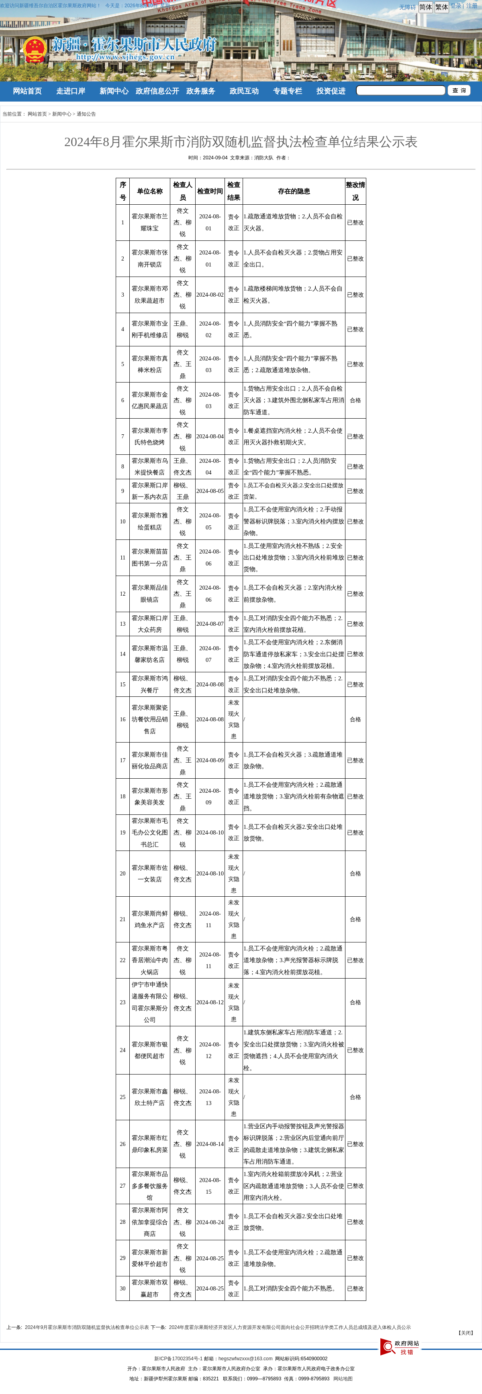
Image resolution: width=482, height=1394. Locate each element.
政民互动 (244, 91)
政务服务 (200, 91)
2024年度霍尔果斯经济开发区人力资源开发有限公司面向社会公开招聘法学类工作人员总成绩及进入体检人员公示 (290, 1327)
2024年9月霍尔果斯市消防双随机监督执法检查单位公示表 (87, 1327)
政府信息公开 (157, 91)
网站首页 (27, 91)
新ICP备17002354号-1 (178, 1358)
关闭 (466, 1333)
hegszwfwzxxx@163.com (246, 1358)
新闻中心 (114, 91)
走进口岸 (70, 91)
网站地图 (343, 1379)
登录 (456, 5)
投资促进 (331, 91)
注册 (473, 5)
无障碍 (407, 7)
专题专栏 (287, 91)
